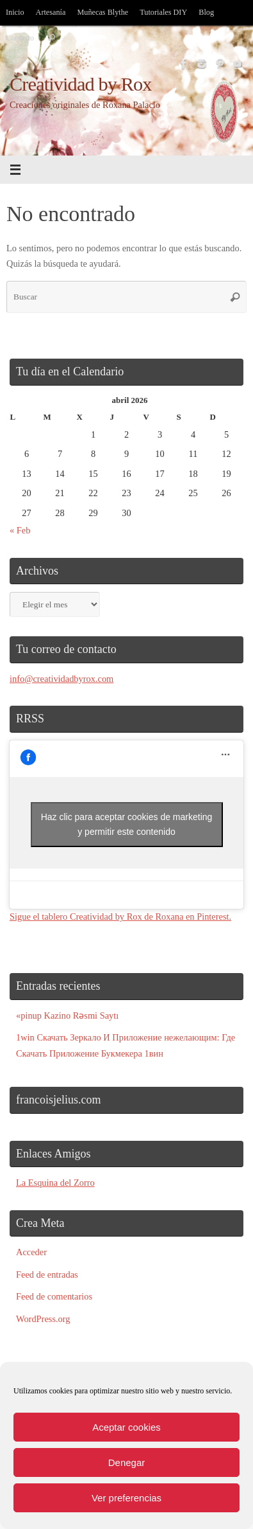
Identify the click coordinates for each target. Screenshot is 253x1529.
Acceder (31, 1252)
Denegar (126, 1462)
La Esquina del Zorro (55, 1182)
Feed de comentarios (54, 1296)
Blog (206, 12)
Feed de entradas (47, 1274)
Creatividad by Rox (81, 84)
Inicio (15, 12)
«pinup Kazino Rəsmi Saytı (67, 1015)
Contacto (20, 37)
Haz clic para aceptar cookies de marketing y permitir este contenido (127, 824)
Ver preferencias (126, 1497)
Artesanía (51, 12)
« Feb (20, 530)
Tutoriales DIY (163, 12)
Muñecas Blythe (102, 12)
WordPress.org (43, 1319)
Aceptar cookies (126, 1427)
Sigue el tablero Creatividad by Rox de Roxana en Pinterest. (120, 916)
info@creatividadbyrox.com (61, 679)
